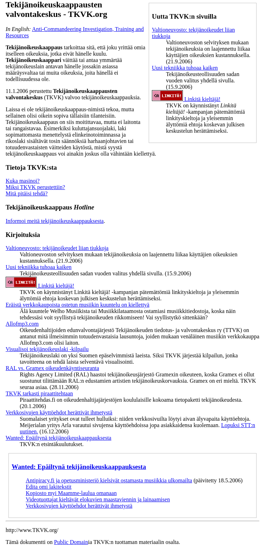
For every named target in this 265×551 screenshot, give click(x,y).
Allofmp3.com (22, 324)
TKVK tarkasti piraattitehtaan (39, 393)
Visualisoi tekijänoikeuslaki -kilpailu (47, 349)
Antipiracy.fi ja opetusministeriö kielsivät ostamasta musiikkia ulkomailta (109, 480)
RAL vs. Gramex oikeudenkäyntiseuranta (52, 368)
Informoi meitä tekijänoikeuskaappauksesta (55, 221)
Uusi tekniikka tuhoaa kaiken (185, 68)
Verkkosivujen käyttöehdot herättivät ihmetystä (59, 412)
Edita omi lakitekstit (49, 487)
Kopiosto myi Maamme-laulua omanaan (71, 493)
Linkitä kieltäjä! (186, 99)
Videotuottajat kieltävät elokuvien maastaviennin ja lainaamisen (98, 499)
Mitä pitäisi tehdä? (27, 193)
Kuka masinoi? (22, 181)
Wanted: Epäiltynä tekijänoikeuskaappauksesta (58, 438)
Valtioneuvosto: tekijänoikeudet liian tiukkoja (57, 248)
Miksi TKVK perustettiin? (35, 187)
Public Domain (71, 542)
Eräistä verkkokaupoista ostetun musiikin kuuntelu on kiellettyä (77, 305)
